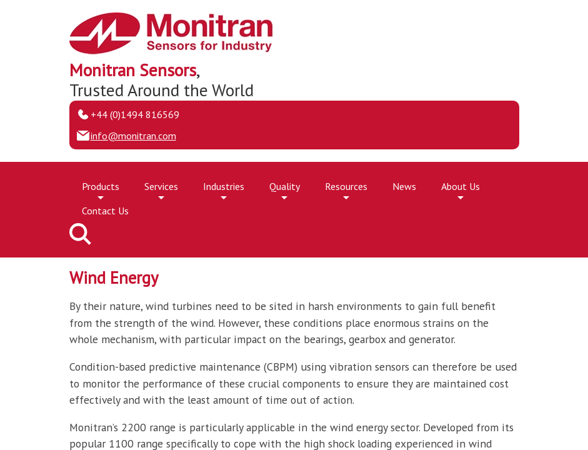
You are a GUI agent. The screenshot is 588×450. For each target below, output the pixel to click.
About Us (460, 189)
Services (161, 189)
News (404, 186)
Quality (284, 189)
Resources (346, 189)
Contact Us (105, 210)
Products (100, 189)
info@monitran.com (133, 135)
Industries (223, 189)
